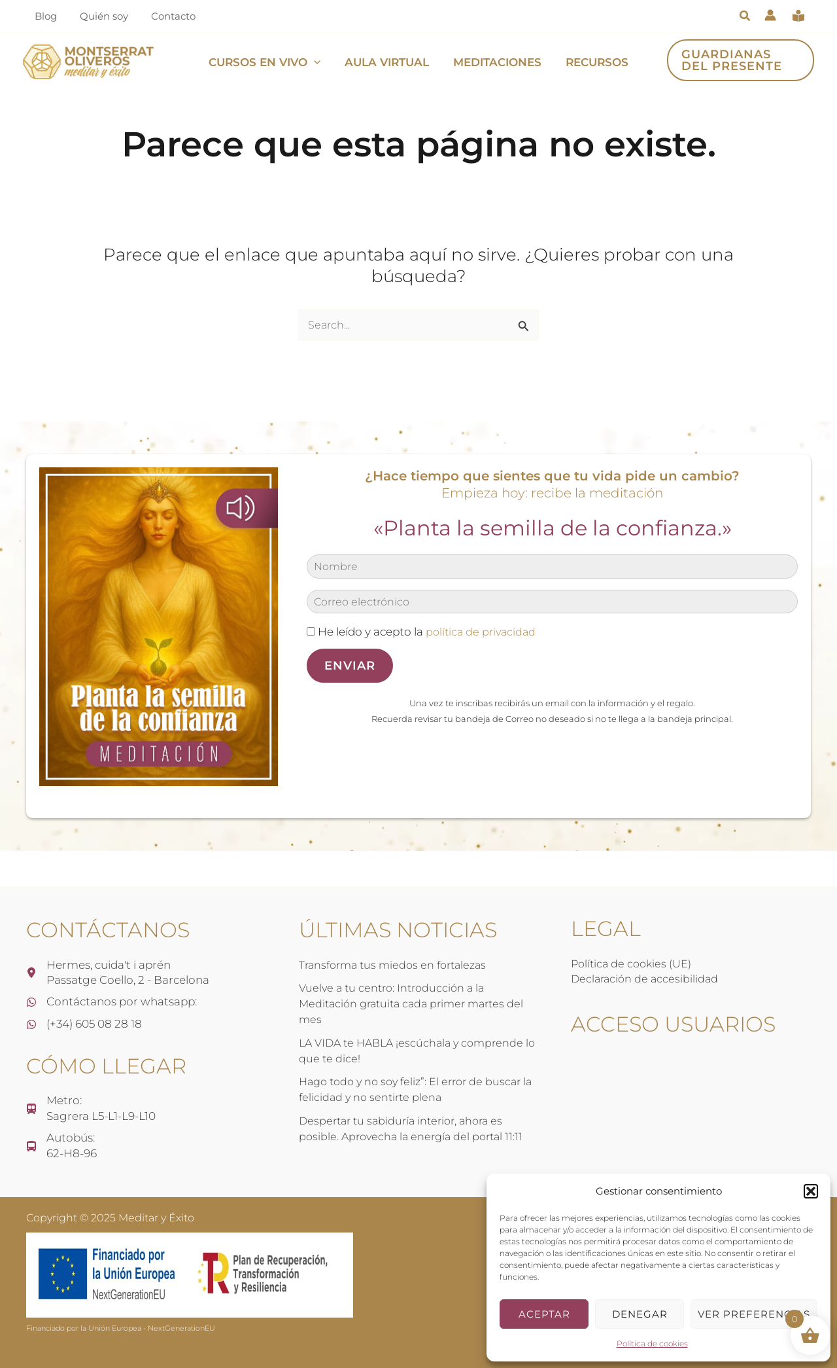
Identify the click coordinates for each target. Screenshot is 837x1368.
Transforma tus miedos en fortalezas (398, 962)
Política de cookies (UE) (633, 961)
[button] (810, 1191)
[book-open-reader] (798, 16)
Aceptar (544, 1314)
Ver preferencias (754, 1314)
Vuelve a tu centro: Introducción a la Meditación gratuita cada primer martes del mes (417, 1002)
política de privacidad (483, 631)
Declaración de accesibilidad (647, 976)
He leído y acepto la (423, 631)
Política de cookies (652, 1343)
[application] (316, 62)
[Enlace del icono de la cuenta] (770, 15)
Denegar (640, 1314)
